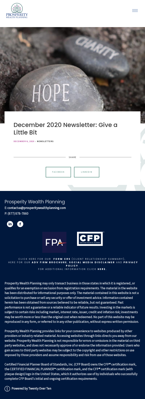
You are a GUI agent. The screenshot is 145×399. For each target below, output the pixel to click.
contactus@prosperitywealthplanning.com (36, 208)
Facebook (58, 172)
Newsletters (45, 141)
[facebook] (20, 224)
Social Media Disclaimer (92, 262)
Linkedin (86, 172)
